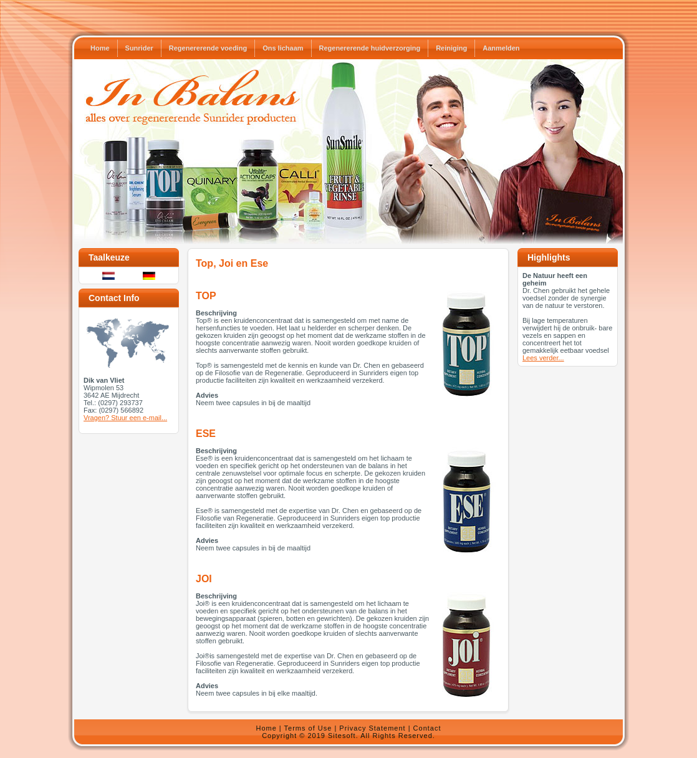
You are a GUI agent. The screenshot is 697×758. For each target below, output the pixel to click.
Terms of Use (308, 728)
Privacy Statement (372, 728)
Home (266, 728)
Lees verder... (543, 358)
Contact (427, 728)
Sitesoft (342, 735)
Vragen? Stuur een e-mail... (125, 417)
